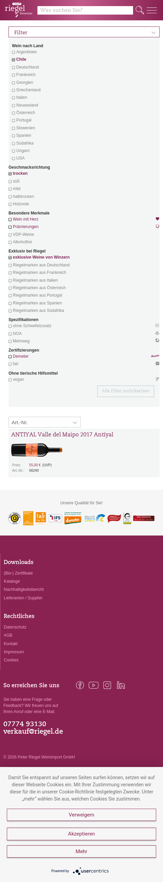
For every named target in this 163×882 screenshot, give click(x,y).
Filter (85, 31)
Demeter (21, 356)
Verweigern (81, 815)
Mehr (81, 851)
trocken (20, 173)
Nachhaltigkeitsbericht (24, 589)
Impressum (14, 652)
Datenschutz (15, 627)
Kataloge (12, 581)
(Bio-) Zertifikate (18, 573)
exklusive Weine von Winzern (41, 257)
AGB (8, 635)
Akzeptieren (81, 834)
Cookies (11, 660)
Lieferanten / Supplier (23, 598)
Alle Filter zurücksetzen (126, 391)
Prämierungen (25, 226)
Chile (21, 59)
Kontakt (11, 643)
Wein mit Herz (84, 220)
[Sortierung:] (45, 422)
